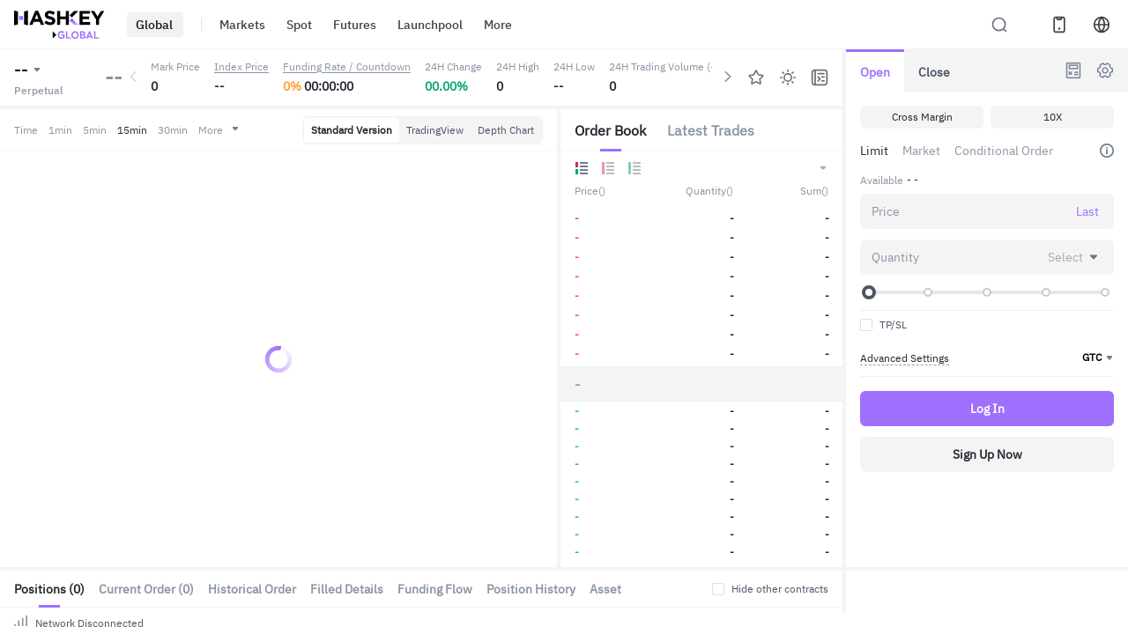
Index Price (239, 66)
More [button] (234, 129)
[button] (822, 168)
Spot (289, 24)
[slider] (869, 292)
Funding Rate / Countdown (355, 66)
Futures (340, 24)
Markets (236, 24)
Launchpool (409, 24)
